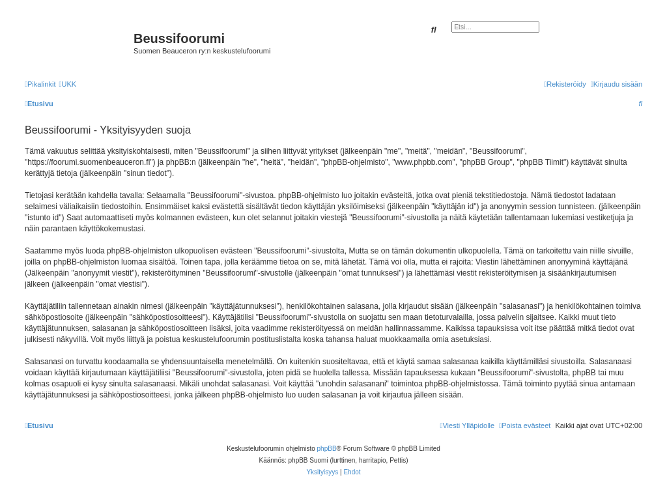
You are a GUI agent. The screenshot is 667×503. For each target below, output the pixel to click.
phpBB (327, 448)
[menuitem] (67, 84)
